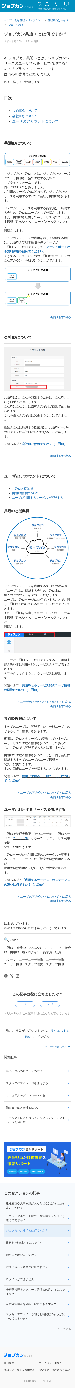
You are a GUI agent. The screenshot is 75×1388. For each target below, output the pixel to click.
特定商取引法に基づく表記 (54, 1370)
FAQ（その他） (17, 24)
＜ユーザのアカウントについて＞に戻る (44, 701)
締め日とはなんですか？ (21, 1254)
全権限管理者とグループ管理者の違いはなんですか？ (35, 1291)
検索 (40, 9)
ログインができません (20, 1279)
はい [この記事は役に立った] (25, 1004)
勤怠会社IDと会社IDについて (24, 1107)
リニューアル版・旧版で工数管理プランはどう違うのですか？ (35, 1218)
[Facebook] (6, 976)
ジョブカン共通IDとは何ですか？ (27, 1230)
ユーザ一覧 (20, 838)
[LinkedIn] (17, 976)
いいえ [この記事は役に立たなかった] (50, 1004)
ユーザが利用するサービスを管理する (37, 497)
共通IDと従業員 (22, 488)
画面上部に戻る (60, 317)
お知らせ (47, 9)
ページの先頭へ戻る (58, 1047)
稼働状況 (56, 9)
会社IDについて (24, 116)
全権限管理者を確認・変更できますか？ (31, 1304)
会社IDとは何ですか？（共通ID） (44, 444)
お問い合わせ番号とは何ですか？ (27, 1267)
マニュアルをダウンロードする (25, 1095)
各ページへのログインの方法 (24, 1071)
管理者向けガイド (58, 20)
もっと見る (64, 1328)
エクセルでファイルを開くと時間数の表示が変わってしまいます (35, 1316)
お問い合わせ (67, 9)
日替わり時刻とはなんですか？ (25, 1242)
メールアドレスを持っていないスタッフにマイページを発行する (35, 1120)
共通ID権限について (25, 493)
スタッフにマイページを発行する (27, 1083)
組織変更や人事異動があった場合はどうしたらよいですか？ (35, 1205)
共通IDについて (24, 111)
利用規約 (9, 1363)
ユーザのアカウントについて (35, 121)
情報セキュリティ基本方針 (19, 1370)
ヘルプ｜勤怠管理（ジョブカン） (23, 20)
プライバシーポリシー (52, 1363)
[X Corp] (11, 976)
